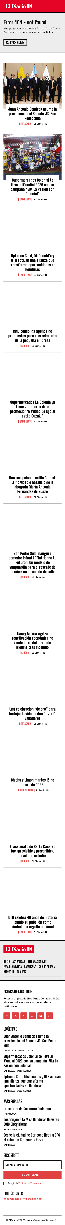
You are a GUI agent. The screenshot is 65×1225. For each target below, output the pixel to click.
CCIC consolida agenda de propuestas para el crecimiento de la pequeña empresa (32, 336)
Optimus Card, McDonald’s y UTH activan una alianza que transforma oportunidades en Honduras (32, 262)
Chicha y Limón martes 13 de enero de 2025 (32, 782)
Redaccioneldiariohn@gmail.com (22, 1198)
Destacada (25, 123)
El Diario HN (40, 124)
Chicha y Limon (25, 790)
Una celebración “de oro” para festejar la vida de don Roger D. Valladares (32, 714)
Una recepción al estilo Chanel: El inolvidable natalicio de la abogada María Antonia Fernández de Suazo (32, 484)
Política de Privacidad (30, 1183)
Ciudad (25, 345)
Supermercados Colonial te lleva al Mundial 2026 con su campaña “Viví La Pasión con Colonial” (32, 187)
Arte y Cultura (12, 1129)
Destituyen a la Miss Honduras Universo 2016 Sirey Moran (31, 1121)
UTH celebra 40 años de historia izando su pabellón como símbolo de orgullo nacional (32, 922)
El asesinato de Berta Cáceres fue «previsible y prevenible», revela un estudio (32, 851)
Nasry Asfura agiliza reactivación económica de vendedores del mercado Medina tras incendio (32, 640)
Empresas (25, 199)
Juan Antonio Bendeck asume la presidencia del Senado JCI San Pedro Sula (32, 114)
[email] (32, 1164)
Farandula (9, 1113)
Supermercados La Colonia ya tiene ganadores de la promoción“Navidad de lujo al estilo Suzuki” (32, 409)
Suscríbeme (32, 1175)
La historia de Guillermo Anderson (27, 1108)
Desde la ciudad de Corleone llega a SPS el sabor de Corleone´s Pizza (31, 1137)
